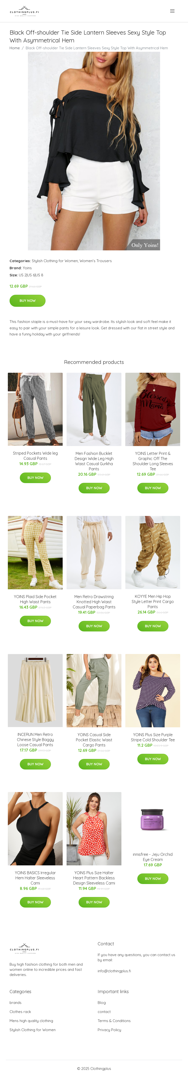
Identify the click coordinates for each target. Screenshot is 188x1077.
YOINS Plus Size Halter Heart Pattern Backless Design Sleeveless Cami (94, 877)
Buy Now (27, 300)
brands (16, 1002)
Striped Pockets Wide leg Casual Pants (35, 456)
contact (104, 1011)
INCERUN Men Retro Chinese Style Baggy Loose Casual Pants (35, 739)
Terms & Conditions (114, 1020)
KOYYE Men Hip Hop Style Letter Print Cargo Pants (153, 601)
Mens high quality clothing (31, 1020)
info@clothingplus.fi (114, 971)
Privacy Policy (109, 1029)
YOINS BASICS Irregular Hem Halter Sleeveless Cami (35, 877)
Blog (102, 1002)
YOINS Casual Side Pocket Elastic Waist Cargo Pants (94, 739)
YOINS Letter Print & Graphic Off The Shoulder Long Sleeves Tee (153, 461)
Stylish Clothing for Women (55, 260)
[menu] (172, 11)
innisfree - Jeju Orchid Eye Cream (153, 857)
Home (15, 48)
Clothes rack (20, 1011)
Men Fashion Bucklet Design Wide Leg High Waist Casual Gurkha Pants (94, 461)
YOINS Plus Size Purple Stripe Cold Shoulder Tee (153, 737)
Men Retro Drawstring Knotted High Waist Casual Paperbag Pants (94, 601)
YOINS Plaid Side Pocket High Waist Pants (35, 599)
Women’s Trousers (96, 260)
